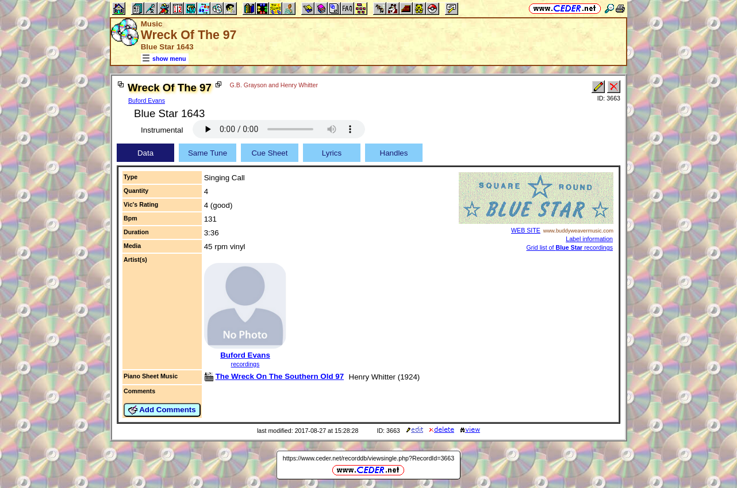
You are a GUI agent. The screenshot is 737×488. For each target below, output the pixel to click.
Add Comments (162, 410)
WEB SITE (525, 230)
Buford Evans (146, 100)
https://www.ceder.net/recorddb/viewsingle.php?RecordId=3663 (368, 458)
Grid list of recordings (570, 247)
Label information (589, 238)
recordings (245, 364)
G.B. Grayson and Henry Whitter (274, 85)
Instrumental (162, 130)
